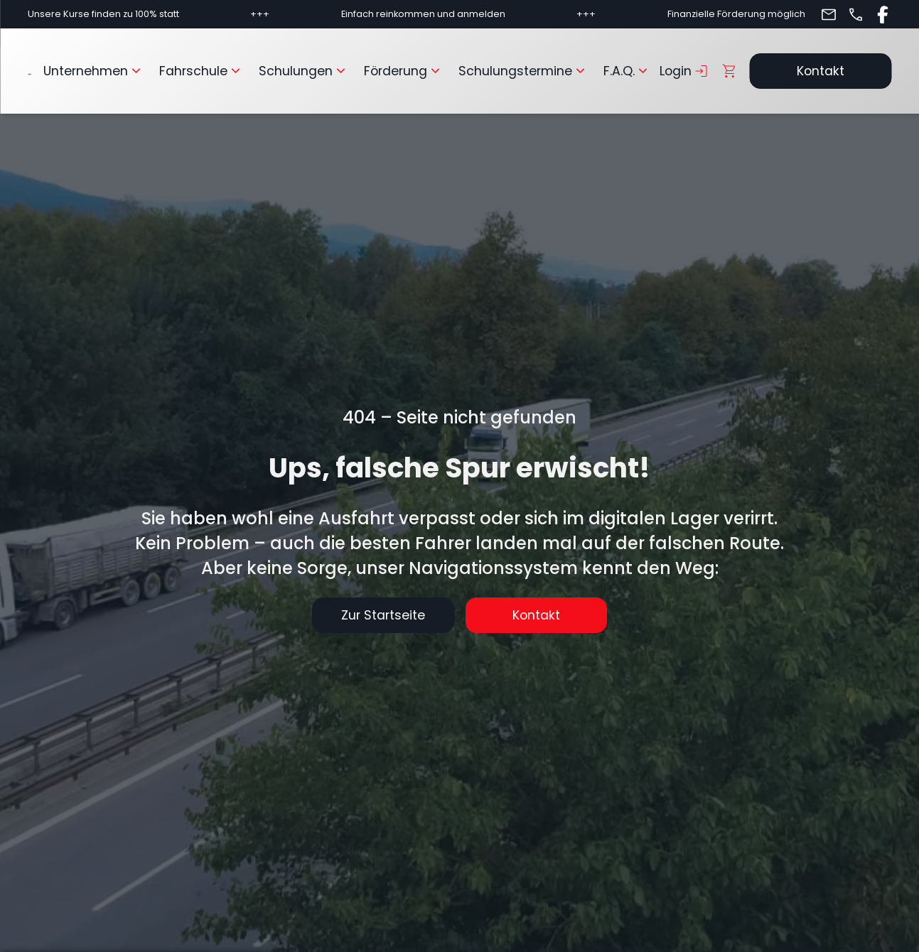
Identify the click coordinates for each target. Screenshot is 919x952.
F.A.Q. (627, 71)
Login (685, 71)
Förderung (404, 71)
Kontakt (820, 71)
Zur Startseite (383, 615)
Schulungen (304, 71)
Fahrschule (201, 71)
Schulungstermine (523, 71)
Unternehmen (94, 71)
